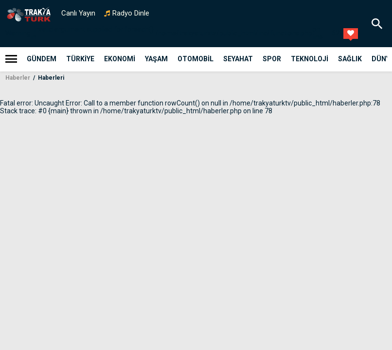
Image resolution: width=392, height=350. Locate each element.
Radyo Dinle (130, 13)
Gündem (41, 59)
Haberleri (50, 77)
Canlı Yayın (78, 13)
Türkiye (80, 59)
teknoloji (309, 59)
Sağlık (350, 59)
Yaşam (156, 59)
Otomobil (196, 59)
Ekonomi (119, 59)
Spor (272, 59)
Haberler (17, 77)
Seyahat (238, 59)
